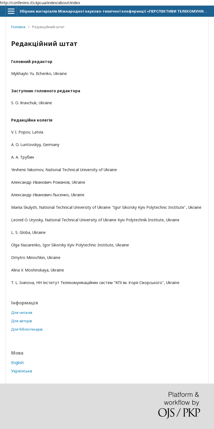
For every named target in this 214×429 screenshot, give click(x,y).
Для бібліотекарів (27, 329)
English (17, 362)
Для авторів (21, 320)
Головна (18, 26)
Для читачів (21, 312)
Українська (21, 371)
